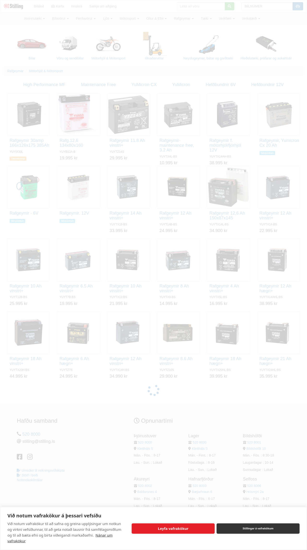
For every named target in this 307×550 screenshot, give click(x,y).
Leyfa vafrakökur (173, 528)
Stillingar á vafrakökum (258, 528)
